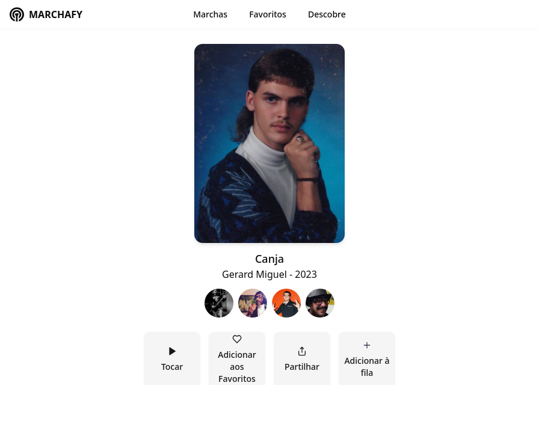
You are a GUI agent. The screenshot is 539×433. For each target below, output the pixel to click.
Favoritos (267, 14)
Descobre (327, 14)
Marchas (210, 14)
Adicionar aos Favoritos (238, 359)
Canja (269, 258)
